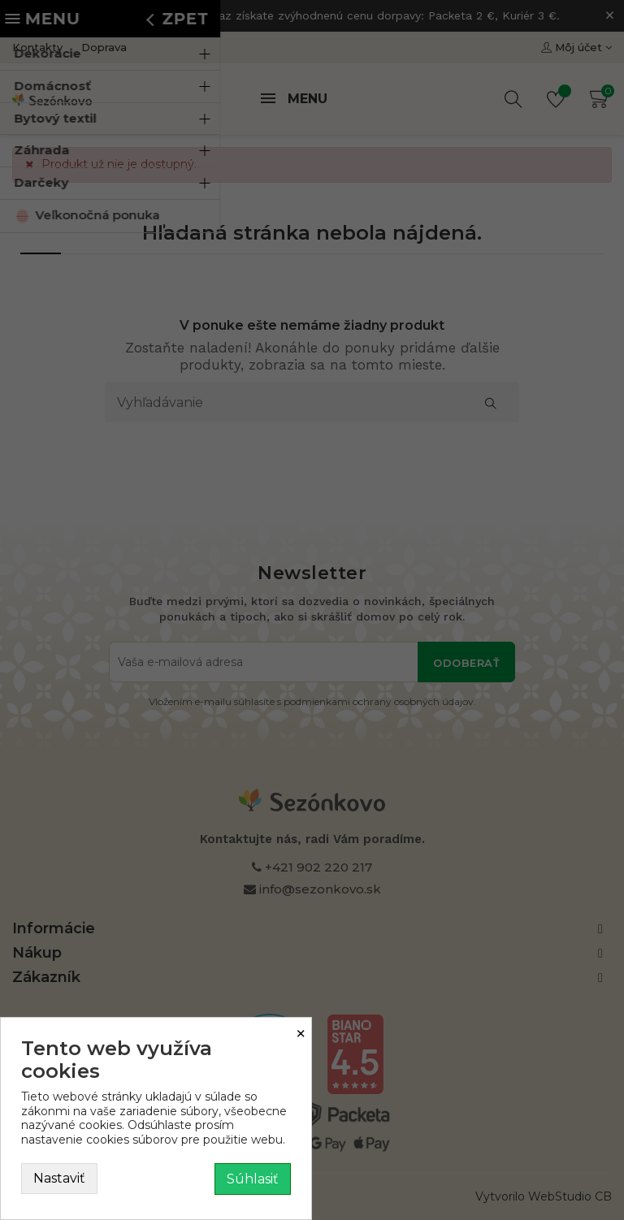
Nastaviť (59, 1178)
